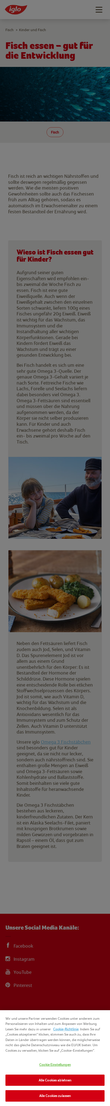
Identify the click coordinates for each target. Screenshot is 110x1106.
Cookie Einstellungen (55, 1065)
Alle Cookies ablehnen (55, 1080)
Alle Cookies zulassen (55, 1096)
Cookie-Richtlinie (65, 1029)
